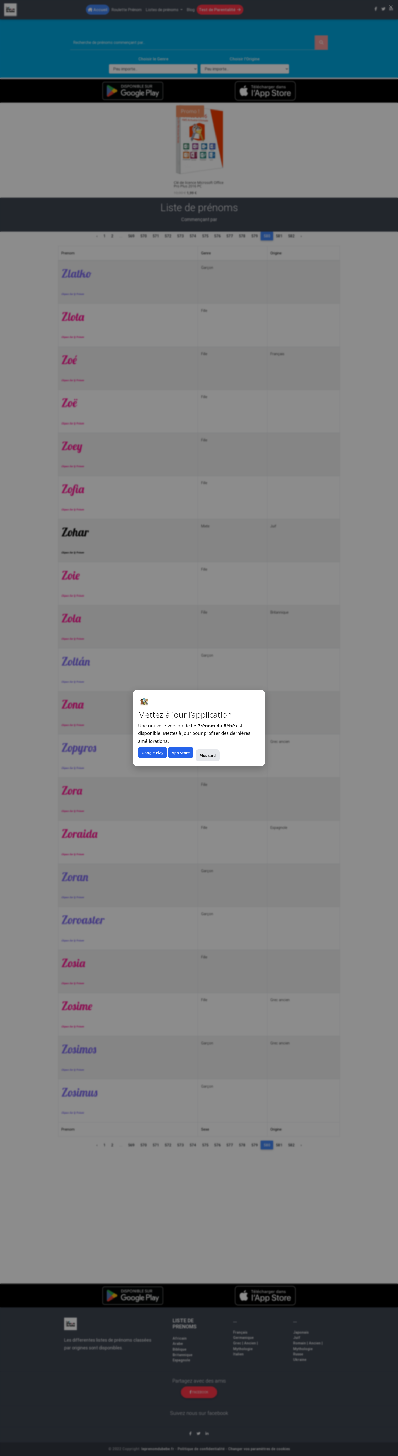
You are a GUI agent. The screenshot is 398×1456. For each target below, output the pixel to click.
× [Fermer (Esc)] (391, 6)
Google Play (152, 752)
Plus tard (208, 755)
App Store (181, 752)
